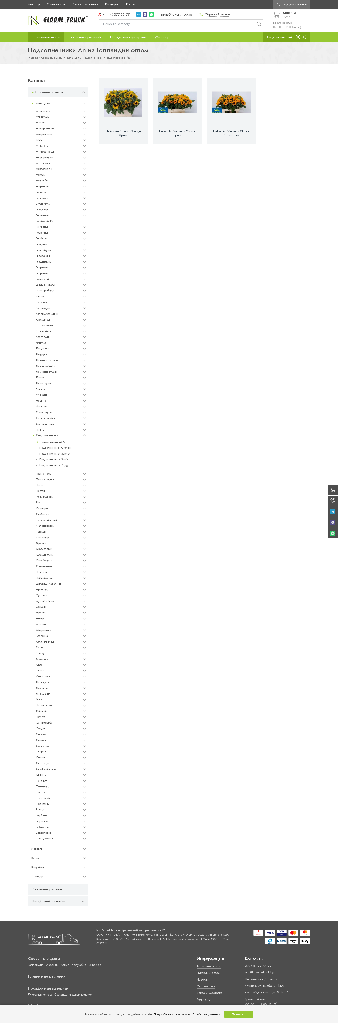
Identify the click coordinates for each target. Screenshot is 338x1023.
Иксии (40, 296)
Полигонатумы (45, 479)
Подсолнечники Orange (55, 448)
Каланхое (42, 302)
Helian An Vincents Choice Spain (177, 133)
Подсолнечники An (52, 442)
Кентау (40, 653)
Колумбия (37, 867)
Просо (40, 485)
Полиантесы (44, 474)
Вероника (42, 821)
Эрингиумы (43, 589)
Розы (39, 502)
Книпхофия (43, 676)
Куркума (41, 343)
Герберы (41, 238)
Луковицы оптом (40, 994)
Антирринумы (44, 157)
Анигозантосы (45, 151)
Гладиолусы (44, 262)
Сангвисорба (44, 723)
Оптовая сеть (56, 4)
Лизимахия (43, 694)
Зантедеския (44, 838)
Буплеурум (43, 204)
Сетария (41, 734)
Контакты (132, 4)
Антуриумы (43, 163)
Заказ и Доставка (85, 4)
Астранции (42, 186)
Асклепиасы (44, 169)
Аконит (40, 618)
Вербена (41, 815)
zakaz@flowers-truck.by (176, 14)
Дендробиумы (45, 290)
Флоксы (41, 531)
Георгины (42, 232)
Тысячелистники (46, 520)
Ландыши (42, 348)
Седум (40, 728)
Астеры (40, 175)
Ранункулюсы (44, 497)
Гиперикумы (43, 250)
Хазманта (42, 659)
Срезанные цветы (46, 37)
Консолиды (43, 331)
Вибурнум (42, 827)
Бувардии (42, 198)
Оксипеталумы (45, 418)
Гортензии (42, 279)
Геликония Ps (44, 221)
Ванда (40, 809)
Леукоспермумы (46, 372)
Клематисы (43, 320)
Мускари (41, 395)
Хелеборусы (44, 560)
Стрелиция (43, 763)
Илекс (40, 670)
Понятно (238, 1014)
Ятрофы (40, 612)
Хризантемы (44, 566)
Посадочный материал (128, 37)
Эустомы (41, 595)
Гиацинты (41, 244)
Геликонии (42, 215)
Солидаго (42, 746)
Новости (34, 4)
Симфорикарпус (46, 769)
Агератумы (42, 117)
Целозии (42, 572)
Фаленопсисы (45, 526)
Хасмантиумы (44, 555)
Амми (39, 140)
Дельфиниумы (45, 285)
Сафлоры (42, 508)
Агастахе (41, 624)
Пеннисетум (44, 705)
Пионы (40, 430)
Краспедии (43, 337)
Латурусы (42, 354)
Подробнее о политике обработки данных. (187, 1014)
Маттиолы (42, 389)
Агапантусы (43, 111)
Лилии (40, 377)
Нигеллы (41, 406)
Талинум (41, 781)
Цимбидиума (44, 578)
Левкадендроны (47, 360)
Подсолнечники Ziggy (53, 465)
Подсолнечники (47, 435)
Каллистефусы (45, 642)
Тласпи (40, 792)
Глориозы (42, 267)
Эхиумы (41, 607)
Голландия (42, 103)
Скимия (41, 740)
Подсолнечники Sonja (53, 459)
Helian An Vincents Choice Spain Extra (231, 133)
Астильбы (42, 180)
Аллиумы (42, 122)
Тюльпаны (42, 804)
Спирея (41, 751)
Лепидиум (43, 682)
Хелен (40, 665)
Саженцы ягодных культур (73, 994)
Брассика (42, 636)
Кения (35, 858)
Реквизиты (112, 4)
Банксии (41, 192)
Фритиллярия (44, 549)
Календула (43, 308)
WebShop (162, 37)
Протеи (40, 491)
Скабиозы (42, 514)
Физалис (41, 711)
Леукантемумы (45, 366)
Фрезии (41, 543)
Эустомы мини (45, 601)
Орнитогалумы (45, 424)
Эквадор (37, 876)
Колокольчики (45, 325)
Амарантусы (44, 630)
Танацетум (42, 786)
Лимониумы (43, 383)
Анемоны (42, 146)
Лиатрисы (42, 688)
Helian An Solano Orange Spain (123, 133)
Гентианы (42, 227)
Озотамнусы (44, 412)
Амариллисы (44, 134)
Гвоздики (42, 209)
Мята (39, 699)
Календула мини (47, 314)
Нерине (41, 401)
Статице (41, 757)
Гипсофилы (43, 256)
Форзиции (42, 537)
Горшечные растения (84, 37)
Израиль (37, 849)
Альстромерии (45, 128)
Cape (39, 647)
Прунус (40, 717)
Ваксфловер (43, 833)
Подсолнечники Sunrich (54, 454)
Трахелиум (43, 798)
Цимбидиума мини (48, 584)
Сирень (41, 775)
